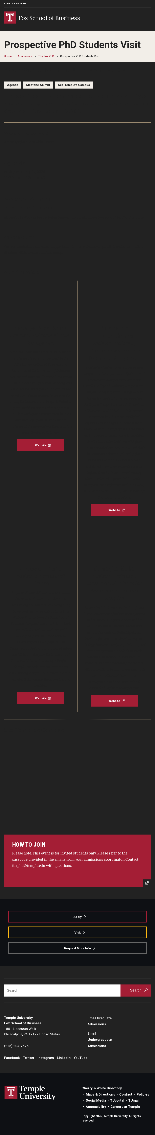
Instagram (46, 1058)
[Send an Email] (77, 861)
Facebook (12, 1058)
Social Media (96, 1100)
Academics (25, 56)
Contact (125, 1094)
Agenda (12, 85)
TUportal (117, 1100)
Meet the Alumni (38, 85)
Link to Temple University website (30, 1093)
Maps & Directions (100, 1094)
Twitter (29, 1058)
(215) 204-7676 (16, 1046)
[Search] (62, 990)
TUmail (133, 1100)
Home (8, 56)
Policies (143, 1094)
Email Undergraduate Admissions (100, 1039)
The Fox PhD (46, 56)
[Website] (40, 445)
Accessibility (96, 1107)
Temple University (16, 3)
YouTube (81, 1058)
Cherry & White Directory (102, 1088)
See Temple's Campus (74, 85)
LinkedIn (64, 1058)
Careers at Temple (125, 1107)
